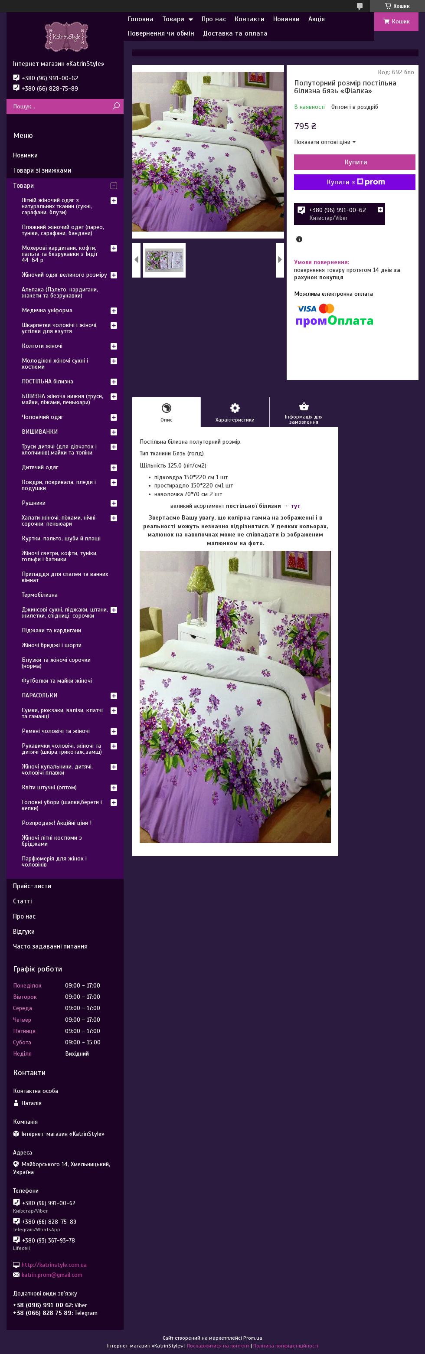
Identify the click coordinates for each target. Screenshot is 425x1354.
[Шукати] (116, 106)
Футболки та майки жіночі (57, 680)
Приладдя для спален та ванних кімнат (65, 577)
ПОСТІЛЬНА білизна (47, 381)
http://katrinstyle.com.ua (54, 1264)
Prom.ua (252, 1338)
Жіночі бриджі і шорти (52, 645)
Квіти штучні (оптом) (49, 787)
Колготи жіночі (42, 346)
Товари (173, 19)
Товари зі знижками (42, 170)
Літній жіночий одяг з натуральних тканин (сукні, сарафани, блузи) (57, 206)
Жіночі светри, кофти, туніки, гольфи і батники (60, 556)
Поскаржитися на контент (218, 1346)
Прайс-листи (32, 886)
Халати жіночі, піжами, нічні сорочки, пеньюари (58, 520)
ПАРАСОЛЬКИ (39, 695)
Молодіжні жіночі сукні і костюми (55, 363)
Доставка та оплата (235, 33)
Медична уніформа (47, 310)
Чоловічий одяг (42, 417)
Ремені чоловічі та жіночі (56, 731)
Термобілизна (40, 595)
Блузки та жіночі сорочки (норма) (56, 663)
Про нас (214, 19)
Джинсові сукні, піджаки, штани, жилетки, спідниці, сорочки (65, 612)
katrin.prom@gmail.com (52, 1275)
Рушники (34, 503)
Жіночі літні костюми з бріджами (52, 840)
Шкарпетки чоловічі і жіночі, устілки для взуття (60, 328)
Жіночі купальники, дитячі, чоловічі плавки (57, 769)
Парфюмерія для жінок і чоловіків (54, 861)
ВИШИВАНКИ (40, 431)
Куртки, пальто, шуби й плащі (61, 538)
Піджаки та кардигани (51, 630)
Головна (141, 19)
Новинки (286, 19)
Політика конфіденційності (285, 1346)
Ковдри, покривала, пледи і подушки (59, 485)
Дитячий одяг (40, 467)
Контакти (250, 19)
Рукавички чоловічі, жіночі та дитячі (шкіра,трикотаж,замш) (62, 748)
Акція (316, 19)
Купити (356, 162)
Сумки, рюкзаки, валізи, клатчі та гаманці (62, 713)
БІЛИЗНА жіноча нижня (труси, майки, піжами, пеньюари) (62, 399)
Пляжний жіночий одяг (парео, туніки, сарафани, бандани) (63, 230)
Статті (22, 901)
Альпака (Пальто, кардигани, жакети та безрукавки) (60, 292)
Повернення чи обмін (161, 33)
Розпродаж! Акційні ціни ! (57, 823)
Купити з (356, 182)
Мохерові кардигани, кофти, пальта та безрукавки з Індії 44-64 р (60, 254)
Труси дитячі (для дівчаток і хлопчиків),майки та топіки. (59, 449)
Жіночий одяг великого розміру (64, 274)
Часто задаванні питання (50, 946)
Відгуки (24, 931)
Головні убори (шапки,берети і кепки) (62, 805)
